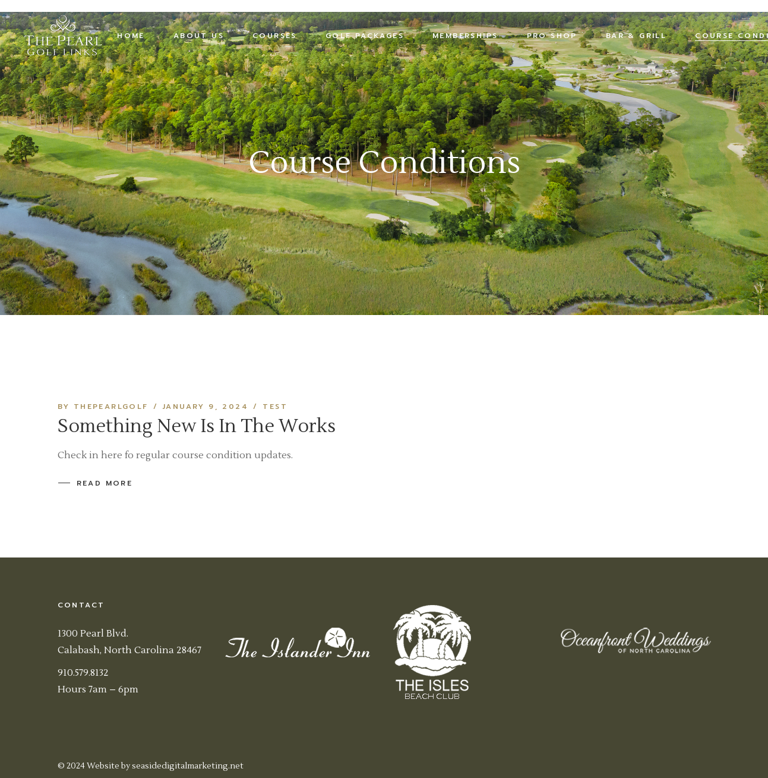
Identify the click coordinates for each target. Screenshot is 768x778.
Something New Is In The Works (197, 426)
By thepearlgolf (103, 406)
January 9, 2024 (205, 406)
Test (275, 406)
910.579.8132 (83, 673)
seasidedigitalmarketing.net (188, 766)
